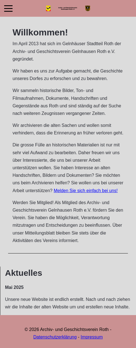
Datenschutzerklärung (55, 337)
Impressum (92, 337)
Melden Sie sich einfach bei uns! (86, 190)
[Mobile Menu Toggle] (8, 8)
